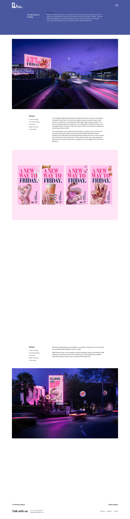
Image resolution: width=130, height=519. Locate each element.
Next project (113, 505)
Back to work (50, 13)
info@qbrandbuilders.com (37, 512)
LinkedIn (116, 511)
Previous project (19, 505)
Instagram (109, 511)
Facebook (102, 511)
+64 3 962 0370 (38, 511)
